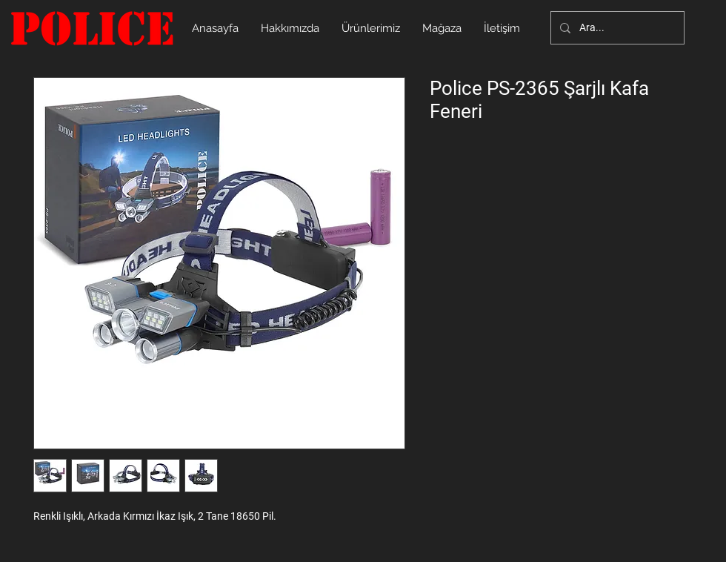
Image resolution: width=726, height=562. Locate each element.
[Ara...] (616, 28)
